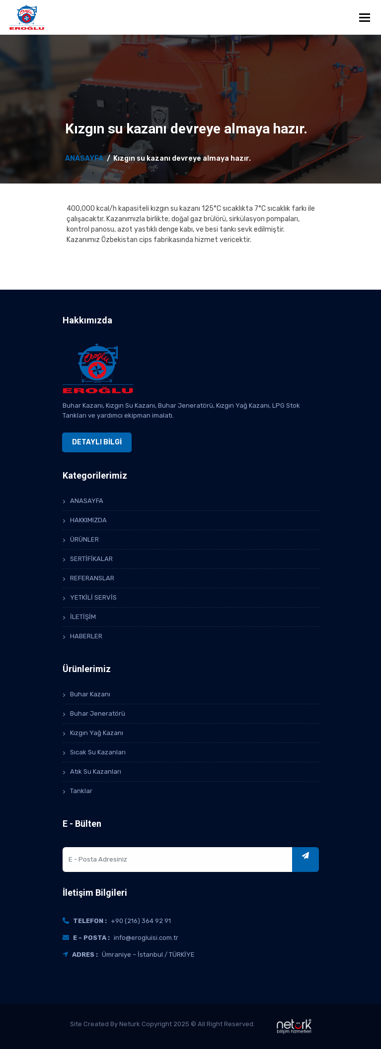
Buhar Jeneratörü (97, 713)
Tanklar (81, 791)
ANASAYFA (84, 158)
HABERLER (86, 636)
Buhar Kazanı (90, 694)
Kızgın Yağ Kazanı (96, 733)
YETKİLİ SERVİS (93, 597)
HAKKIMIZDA (88, 520)
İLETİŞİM (83, 616)
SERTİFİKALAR (91, 558)
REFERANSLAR (92, 578)
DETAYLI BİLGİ (97, 442)
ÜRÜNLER (84, 539)
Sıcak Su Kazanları (98, 752)
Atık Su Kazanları (95, 771)
